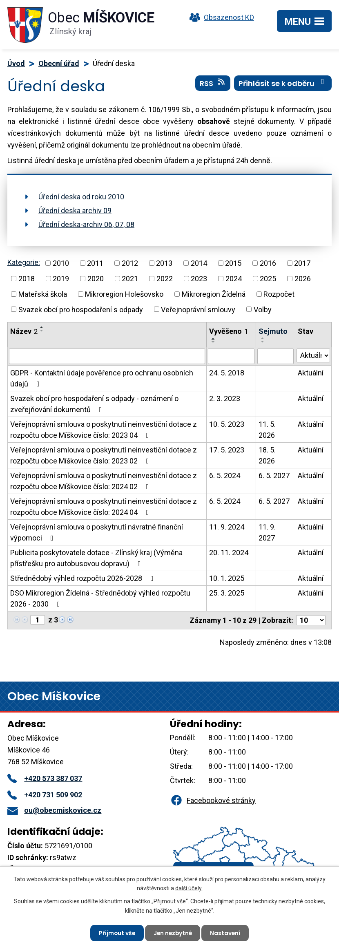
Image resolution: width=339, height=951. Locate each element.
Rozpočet (278, 294)
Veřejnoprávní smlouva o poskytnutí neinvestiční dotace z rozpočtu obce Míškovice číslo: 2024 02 (103, 481)
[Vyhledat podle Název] (107, 356)
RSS (213, 83)
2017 (302, 263)
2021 (130, 278)
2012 (130, 263)
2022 (164, 278)
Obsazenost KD (219, 17)
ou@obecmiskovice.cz (54, 810)
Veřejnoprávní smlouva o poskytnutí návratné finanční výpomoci (96, 532)
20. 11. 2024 (228, 552)
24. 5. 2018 (226, 372)
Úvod (16, 63)
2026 (302, 278)
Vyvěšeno (228, 331)
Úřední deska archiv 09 (75, 210)
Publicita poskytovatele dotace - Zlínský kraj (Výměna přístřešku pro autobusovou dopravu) (96, 558)
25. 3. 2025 (226, 593)
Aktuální (310, 372)
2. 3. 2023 (224, 398)
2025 (268, 278)
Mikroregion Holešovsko (124, 294)
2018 (26, 278)
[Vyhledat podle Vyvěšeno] (231, 356)
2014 (199, 263)
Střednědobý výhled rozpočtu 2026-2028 (83, 578)
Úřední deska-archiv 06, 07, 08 (86, 224)
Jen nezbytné (173, 933)
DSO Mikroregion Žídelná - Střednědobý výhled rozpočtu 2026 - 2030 (100, 598)
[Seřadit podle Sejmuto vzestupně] (263, 338)
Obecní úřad (58, 63)
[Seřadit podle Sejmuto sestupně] (263, 341)
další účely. (189, 888)
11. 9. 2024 (226, 527)
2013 (164, 263)
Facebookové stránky (213, 800)
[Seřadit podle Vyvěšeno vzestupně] (213, 338)
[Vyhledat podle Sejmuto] (275, 356)
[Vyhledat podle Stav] (313, 355)
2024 (233, 278)
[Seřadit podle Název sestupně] (42, 330)
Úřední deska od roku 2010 (81, 196)
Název (24, 331)
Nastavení (226, 933)
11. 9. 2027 (267, 532)
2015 (233, 263)
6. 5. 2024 (224, 475)
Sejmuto (273, 331)
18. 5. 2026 (267, 455)
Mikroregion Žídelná (213, 294)
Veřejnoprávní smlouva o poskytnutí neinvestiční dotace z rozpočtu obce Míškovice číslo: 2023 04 (103, 429)
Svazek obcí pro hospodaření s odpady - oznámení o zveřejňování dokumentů (94, 404)
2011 (95, 263)
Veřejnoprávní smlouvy (198, 309)
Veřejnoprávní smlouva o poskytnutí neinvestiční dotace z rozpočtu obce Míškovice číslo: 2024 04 (103, 506)
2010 (61, 263)
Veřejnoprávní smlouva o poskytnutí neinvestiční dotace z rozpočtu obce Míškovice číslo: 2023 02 (103, 455)
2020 (95, 278)
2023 (199, 278)
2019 (61, 278)
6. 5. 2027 (274, 475)
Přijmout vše (115, 933)
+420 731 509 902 (44, 794)
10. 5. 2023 (226, 424)
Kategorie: (23, 262)
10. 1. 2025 (226, 578)
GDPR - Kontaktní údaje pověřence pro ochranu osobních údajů (101, 378)
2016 (268, 263)
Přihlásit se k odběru (283, 83)
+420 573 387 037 (44, 778)
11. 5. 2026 (267, 429)
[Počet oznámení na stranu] (311, 620)
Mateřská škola (42, 294)
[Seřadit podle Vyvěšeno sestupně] (213, 342)
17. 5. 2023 (226, 450)
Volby (263, 309)
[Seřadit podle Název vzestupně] (42, 327)
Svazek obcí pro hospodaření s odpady (80, 309)
